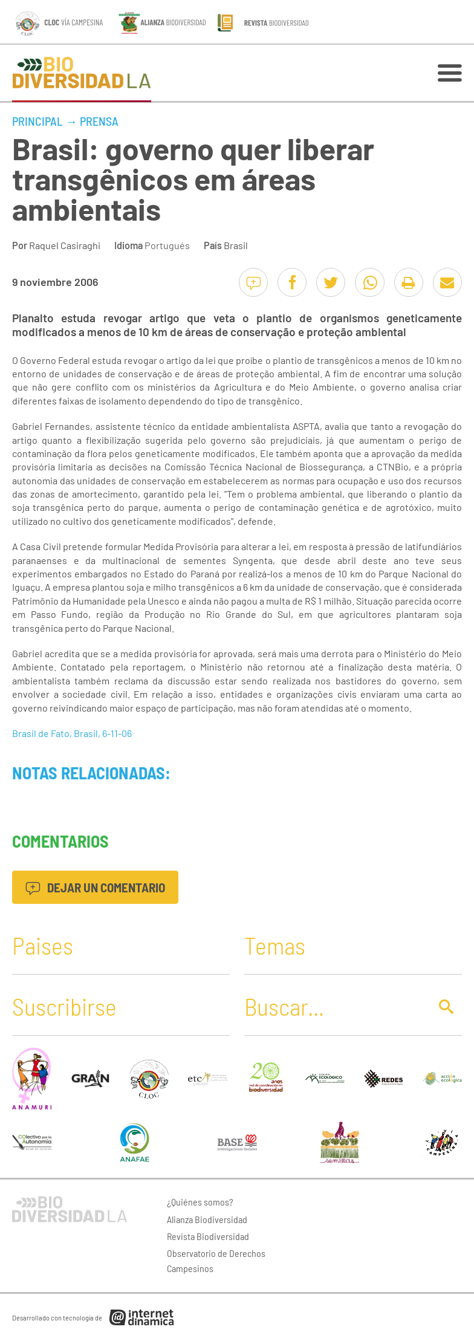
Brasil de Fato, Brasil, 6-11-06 (72, 733)
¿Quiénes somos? (200, 1201)
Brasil (236, 245)
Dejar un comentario (95, 887)
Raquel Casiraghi (64, 245)
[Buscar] (333, 1006)
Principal (37, 121)
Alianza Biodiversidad (207, 1219)
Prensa (99, 121)
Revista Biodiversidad (208, 1236)
